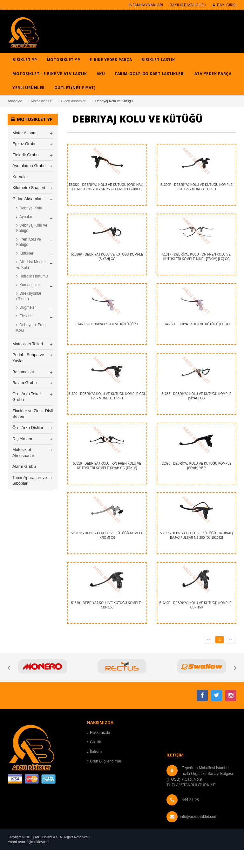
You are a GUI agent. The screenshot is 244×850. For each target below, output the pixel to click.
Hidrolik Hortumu (33, 276)
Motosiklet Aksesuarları (23, 452)
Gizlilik (95, 742)
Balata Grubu (24, 382)
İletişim (96, 751)
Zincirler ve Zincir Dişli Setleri (32, 413)
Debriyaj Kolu (30, 208)
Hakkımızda (100, 732)
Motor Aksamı (24, 132)
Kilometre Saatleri (28, 187)
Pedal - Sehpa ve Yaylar (28, 357)
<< (209, 639)
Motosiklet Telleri (27, 343)
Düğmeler (27, 307)
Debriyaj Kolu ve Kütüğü (31, 228)
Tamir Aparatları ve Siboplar (29, 480)
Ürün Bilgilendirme (105, 761)
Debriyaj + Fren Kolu (30, 328)
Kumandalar (29, 285)
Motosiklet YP (41, 101)
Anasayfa (15, 101)
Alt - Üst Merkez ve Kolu (31, 265)
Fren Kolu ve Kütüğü (28, 242)
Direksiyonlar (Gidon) (28, 296)
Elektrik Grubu (25, 154)
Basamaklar (23, 371)
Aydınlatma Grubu (29, 165)
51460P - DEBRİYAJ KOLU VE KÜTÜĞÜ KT (107, 324)
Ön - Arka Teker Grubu (26, 396)
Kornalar (20, 176)
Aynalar (25, 216)
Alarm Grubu (24, 466)
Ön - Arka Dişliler (28, 427)
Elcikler (25, 316)
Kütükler (26, 253)
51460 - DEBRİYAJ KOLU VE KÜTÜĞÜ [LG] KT (196, 324)
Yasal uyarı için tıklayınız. (29, 842)
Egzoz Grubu (24, 143)
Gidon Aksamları (74, 101)
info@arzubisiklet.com (198, 816)
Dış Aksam (22, 438)
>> (230, 639)
